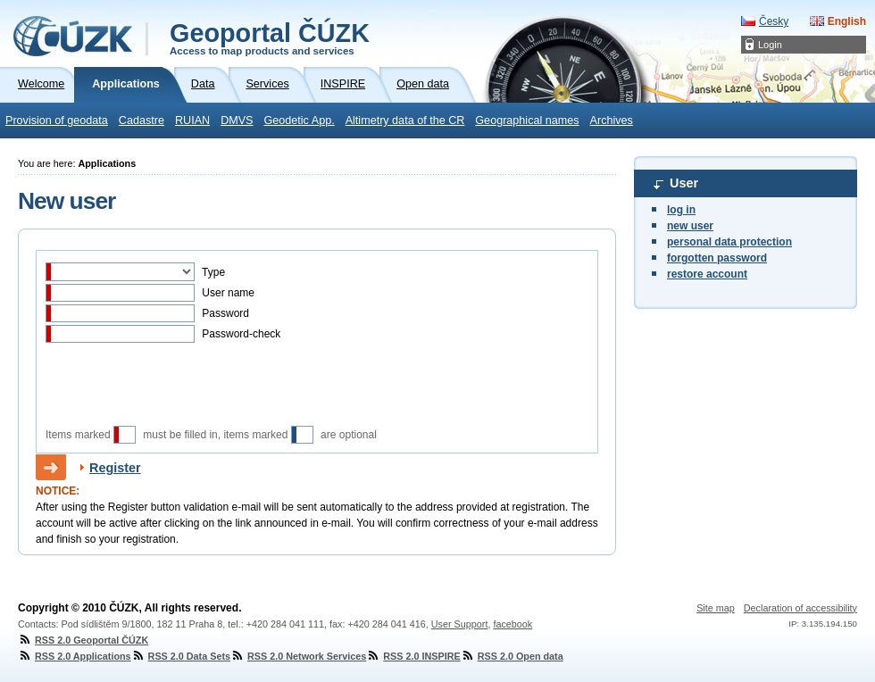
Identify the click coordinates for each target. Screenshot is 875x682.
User (684, 183)
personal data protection (729, 242)
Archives (611, 120)
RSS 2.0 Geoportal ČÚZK (83, 640)
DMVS (237, 120)
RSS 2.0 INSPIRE (413, 656)
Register (115, 468)
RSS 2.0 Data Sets (180, 656)
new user (690, 226)
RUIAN (192, 120)
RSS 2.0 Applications (74, 656)
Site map (715, 608)
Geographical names (527, 120)
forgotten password (717, 258)
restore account (707, 274)
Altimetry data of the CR (405, 120)
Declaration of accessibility (800, 608)
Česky (773, 21)
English (847, 21)
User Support (459, 624)
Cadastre (141, 120)
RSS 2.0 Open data (512, 656)
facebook (512, 624)
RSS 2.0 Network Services (298, 656)
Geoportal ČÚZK (270, 37)
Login (770, 44)
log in (681, 210)
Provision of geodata (56, 120)
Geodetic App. (299, 120)
